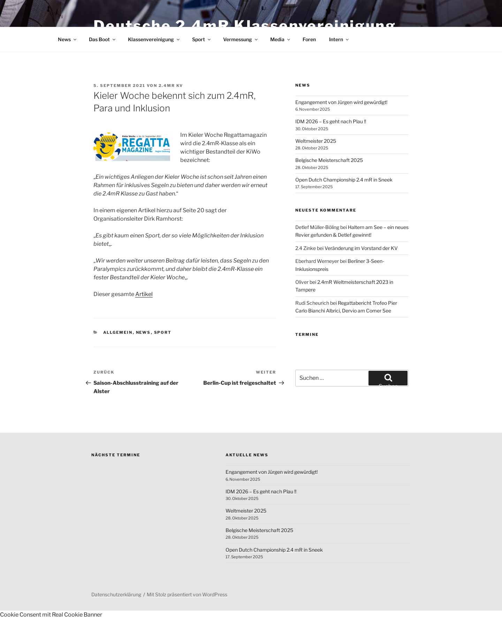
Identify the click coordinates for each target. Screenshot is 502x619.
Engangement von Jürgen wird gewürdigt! (341, 102)
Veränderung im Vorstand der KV (361, 248)
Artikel (144, 294)
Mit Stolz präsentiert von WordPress (187, 594)
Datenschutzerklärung (116, 594)
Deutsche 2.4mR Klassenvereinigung (244, 26)
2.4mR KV (171, 85)
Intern (339, 39)
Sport (202, 39)
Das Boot (102, 39)
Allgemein (118, 332)
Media (280, 39)
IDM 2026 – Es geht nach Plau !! (330, 121)
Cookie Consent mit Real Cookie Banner (51, 614)
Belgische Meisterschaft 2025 (329, 160)
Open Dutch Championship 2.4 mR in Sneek (344, 180)
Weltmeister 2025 (315, 141)
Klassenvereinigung (154, 39)
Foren (309, 39)
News (67, 39)
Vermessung (241, 39)
